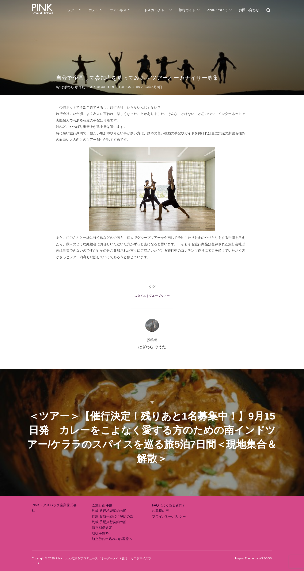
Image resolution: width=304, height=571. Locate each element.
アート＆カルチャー (154, 10)
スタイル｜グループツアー (152, 296)
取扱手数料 (100, 533)
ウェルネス (120, 10)
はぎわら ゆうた (72, 87)
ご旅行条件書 (102, 505)
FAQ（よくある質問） (169, 505)
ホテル (95, 10)
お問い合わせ (249, 10)
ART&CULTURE (102, 87)
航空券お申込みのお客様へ (112, 539)
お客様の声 (160, 511)
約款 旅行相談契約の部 (109, 511)
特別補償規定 (102, 527)
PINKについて (219, 10)
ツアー (74, 10)
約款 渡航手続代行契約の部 (112, 516)
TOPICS (125, 87)
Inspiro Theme (244, 558)
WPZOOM (265, 558)
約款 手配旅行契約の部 (109, 522)
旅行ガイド (189, 10)
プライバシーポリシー (169, 516)
